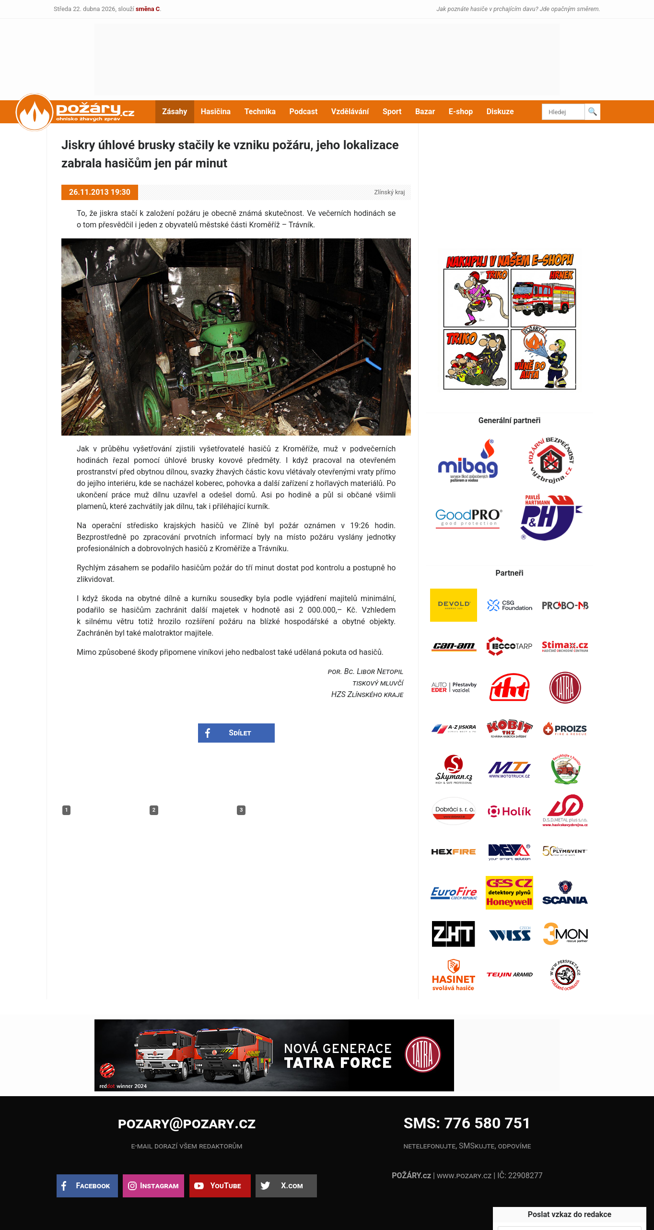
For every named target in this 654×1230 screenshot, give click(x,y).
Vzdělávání (350, 111)
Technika (260, 111)
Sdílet (240, 732)
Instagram (159, 1185)
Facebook (93, 1185)
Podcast (304, 111)
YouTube (225, 1185)
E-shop (461, 111)
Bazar (425, 111)
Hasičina (216, 111)
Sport (392, 111)
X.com (292, 1185)
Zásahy (174, 111)
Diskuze (500, 111)
